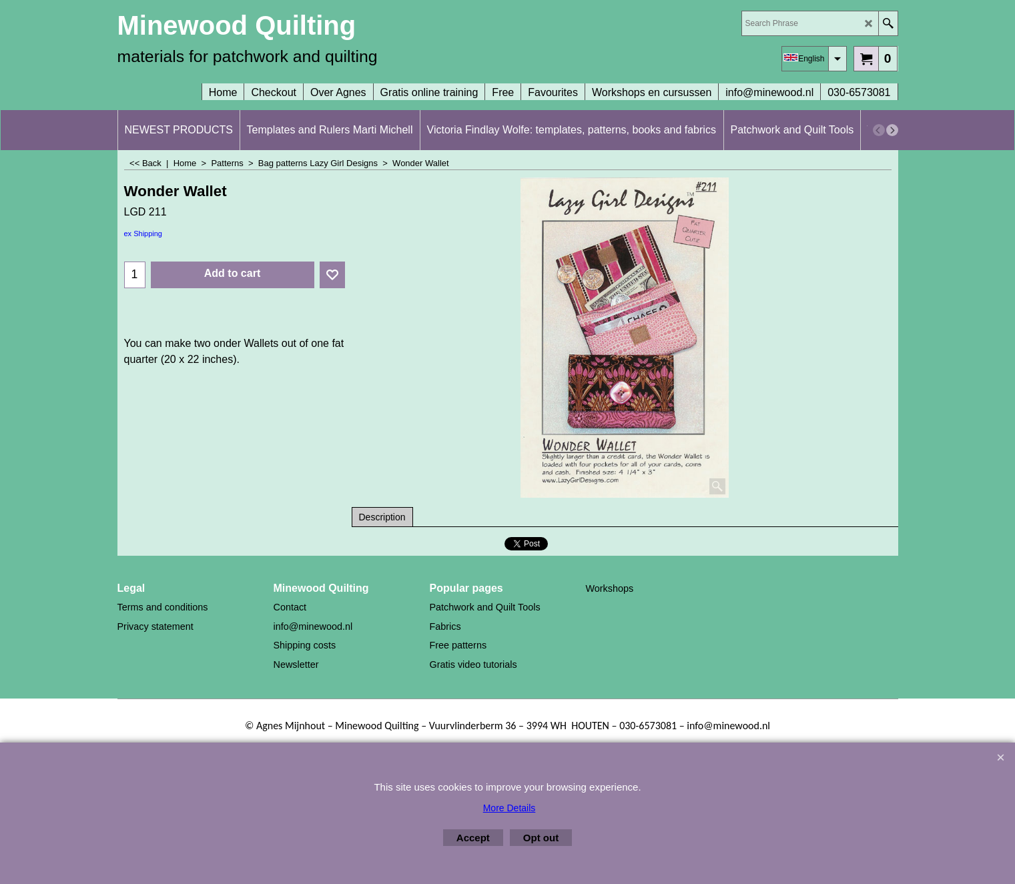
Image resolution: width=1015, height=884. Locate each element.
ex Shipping (143, 234)
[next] (892, 130)
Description (382, 517)
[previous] (879, 130)
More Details (509, 808)
